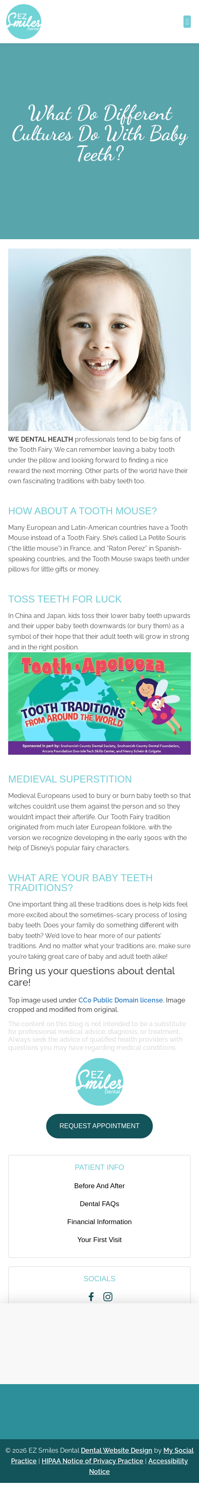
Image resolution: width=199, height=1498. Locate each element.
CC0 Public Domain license (120, 1000)
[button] (186, 22)
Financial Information (99, 1222)
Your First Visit (99, 1240)
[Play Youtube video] (99, 703)
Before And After (99, 1186)
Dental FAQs (99, 1204)
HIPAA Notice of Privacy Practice (92, 1461)
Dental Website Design (116, 1450)
